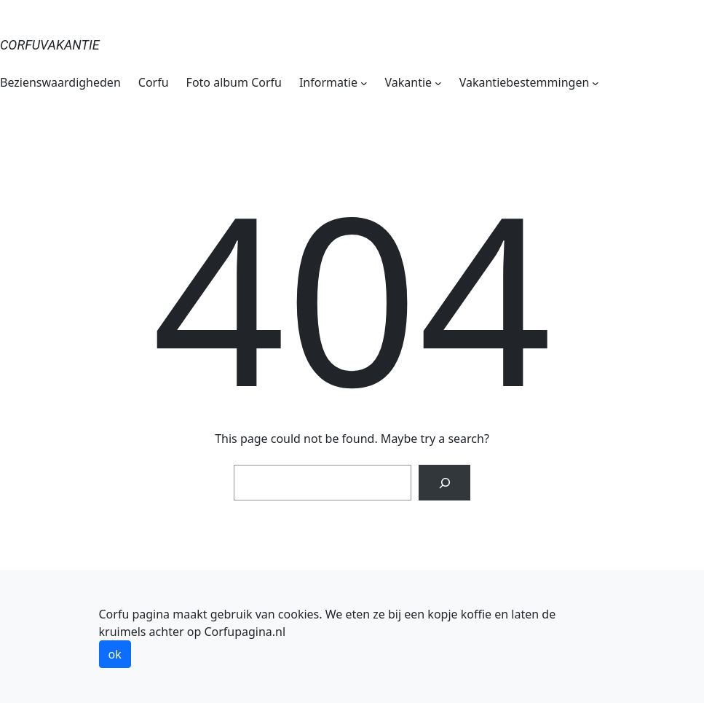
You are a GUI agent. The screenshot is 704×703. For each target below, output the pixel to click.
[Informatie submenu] (364, 82)
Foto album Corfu (234, 82)
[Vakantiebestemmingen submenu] (595, 82)
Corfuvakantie (50, 44)
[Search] (444, 482)
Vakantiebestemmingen (524, 82)
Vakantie (408, 82)
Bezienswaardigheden (60, 82)
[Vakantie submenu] (438, 82)
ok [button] (115, 654)
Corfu (153, 82)
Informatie (328, 82)
